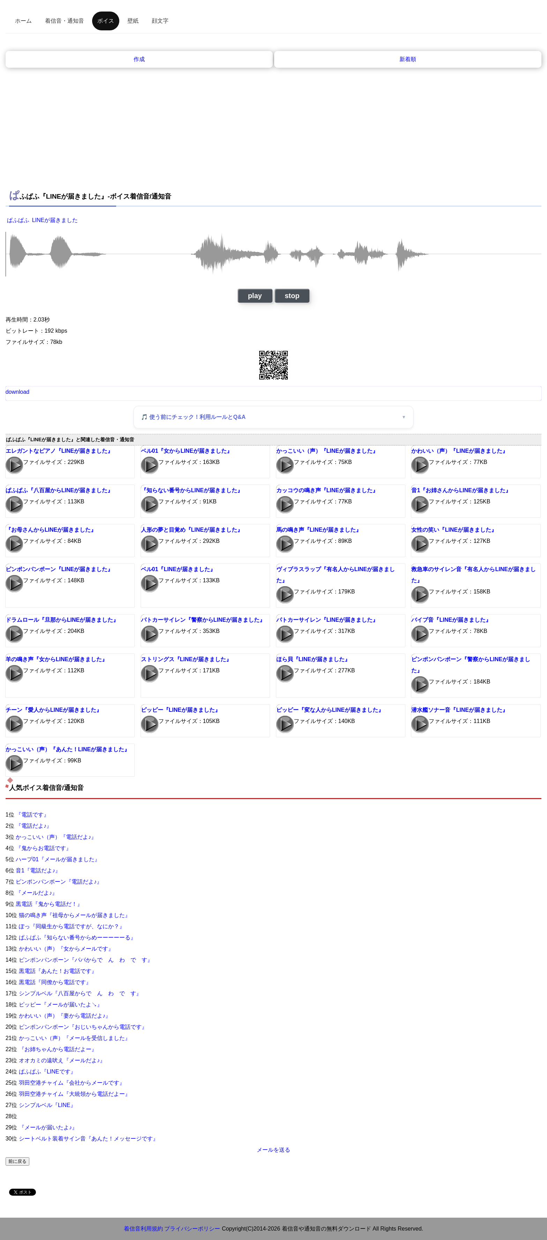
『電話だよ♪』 (34, 826)
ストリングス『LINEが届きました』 (186, 659)
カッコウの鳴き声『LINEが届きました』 (327, 490)
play (255, 296)
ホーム (23, 21)
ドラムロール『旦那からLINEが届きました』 (62, 620)
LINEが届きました (55, 220)
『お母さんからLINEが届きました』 (51, 530)
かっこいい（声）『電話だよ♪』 (56, 837)
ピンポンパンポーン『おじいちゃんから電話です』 (83, 1027)
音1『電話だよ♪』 (38, 870)
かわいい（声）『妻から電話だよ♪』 (65, 1016)
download (18, 392)
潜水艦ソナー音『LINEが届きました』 (459, 710)
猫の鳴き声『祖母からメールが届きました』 (74, 915)
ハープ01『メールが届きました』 (58, 859)
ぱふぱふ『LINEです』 (47, 1072)
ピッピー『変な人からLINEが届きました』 (330, 710)
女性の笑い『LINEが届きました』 (453, 530)
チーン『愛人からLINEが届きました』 (54, 710)
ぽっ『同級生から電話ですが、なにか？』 (72, 926)
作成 (139, 59)
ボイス (105, 21)
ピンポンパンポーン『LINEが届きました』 (59, 569)
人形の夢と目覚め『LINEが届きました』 (192, 530)
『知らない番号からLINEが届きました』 (192, 490)
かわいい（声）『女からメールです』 (66, 949)
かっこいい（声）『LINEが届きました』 (327, 451)
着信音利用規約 (143, 1229)
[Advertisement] (273, 133)
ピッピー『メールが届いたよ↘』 (61, 1005)
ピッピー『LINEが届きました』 (180, 710)
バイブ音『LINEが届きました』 (451, 620)
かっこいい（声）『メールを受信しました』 (74, 1038)
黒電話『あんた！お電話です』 (58, 971)
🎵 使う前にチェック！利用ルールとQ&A (193, 417)
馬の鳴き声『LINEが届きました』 (318, 530)
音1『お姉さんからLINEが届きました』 (461, 490)
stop (292, 296)
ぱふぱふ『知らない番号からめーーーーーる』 (77, 937)
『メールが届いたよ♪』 (48, 1127)
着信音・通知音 (64, 21)
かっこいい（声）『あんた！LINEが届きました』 (68, 749)
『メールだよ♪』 (37, 893)
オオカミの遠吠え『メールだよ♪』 (62, 1060)
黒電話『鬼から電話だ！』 (49, 904)
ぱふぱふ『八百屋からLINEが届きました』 (59, 490)
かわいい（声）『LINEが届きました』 (459, 451)
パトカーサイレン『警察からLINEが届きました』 (203, 620)
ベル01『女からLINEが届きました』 (186, 451)
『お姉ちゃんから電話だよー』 (58, 1049)
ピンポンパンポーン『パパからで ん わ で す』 (86, 960)
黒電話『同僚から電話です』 (55, 982)
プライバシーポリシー (192, 1229)
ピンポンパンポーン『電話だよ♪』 (59, 882)
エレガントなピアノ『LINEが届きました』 (59, 451)
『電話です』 (32, 815)
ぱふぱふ (18, 220)
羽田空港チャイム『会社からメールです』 (72, 1083)
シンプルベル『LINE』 (47, 1105)
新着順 (407, 59)
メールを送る (273, 1150)
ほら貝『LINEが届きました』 (313, 659)
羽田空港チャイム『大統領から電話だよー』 (74, 1094)
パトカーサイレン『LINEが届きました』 (327, 620)
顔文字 (160, 21)
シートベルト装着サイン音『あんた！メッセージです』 (88, 1139)
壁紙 (132, 21)
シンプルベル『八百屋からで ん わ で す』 (80, 993)
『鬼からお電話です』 (44, 848)
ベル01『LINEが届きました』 (178, 569)
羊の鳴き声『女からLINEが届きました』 (56, 659)
